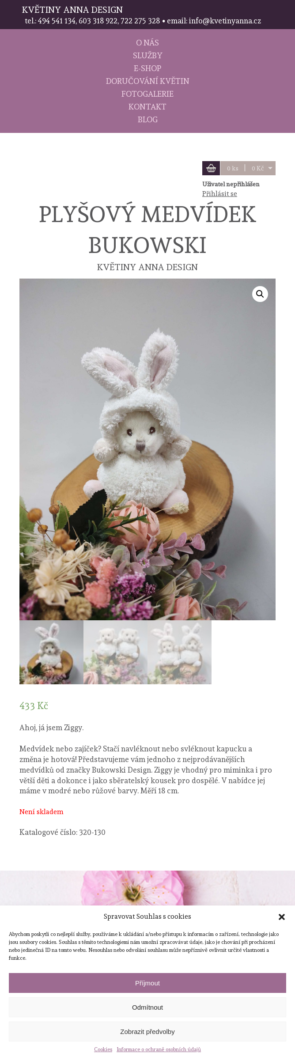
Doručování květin (147, 81)
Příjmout (147, 983)
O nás (147, 42)
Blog (148, 119)
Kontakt (147, 106)
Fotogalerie (147, 93)
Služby (148, 55)
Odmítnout (147, 1007)
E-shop (147, 68)
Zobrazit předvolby (147, 1031)
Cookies (103, 1049)
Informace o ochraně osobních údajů (159, 1049)
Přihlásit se (219, 194)
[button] (281, 917)
